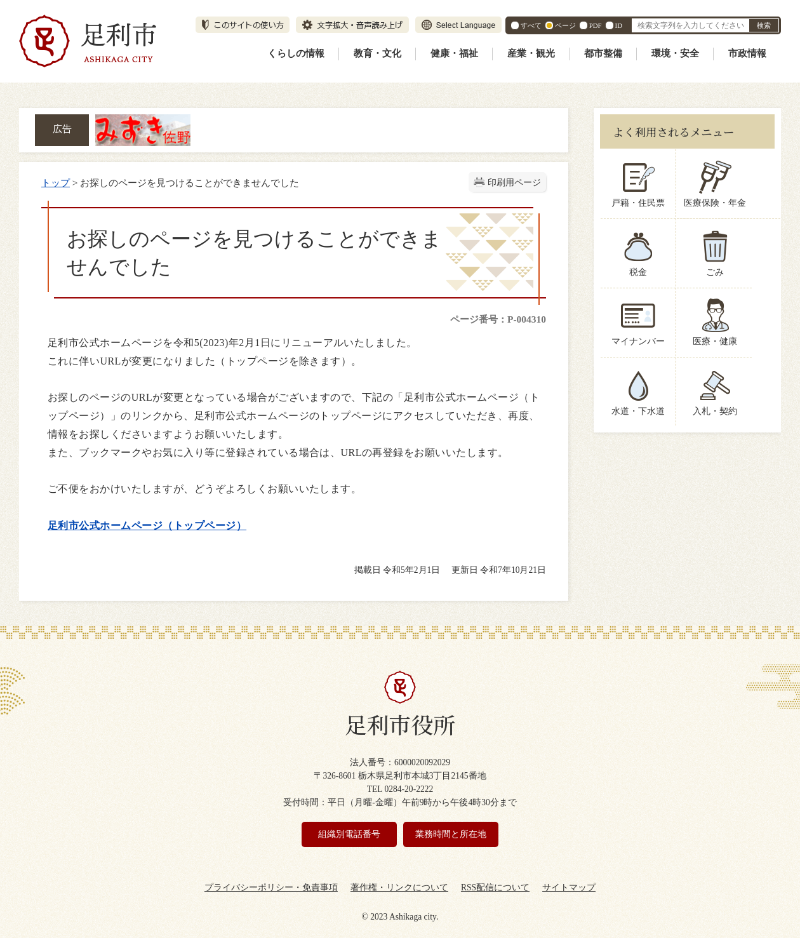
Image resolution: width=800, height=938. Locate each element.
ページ (565, 25)
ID (618, 25)
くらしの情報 (295, 53)
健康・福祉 (454, 53)
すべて (531, 25)
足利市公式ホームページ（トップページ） (147, 525)
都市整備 (603, 53)
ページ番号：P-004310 (498, 319)
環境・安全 (675, 53)
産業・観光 (531, 53)
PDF (595, 25)
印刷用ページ (514, 182)
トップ (55, 182)
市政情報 (747, 53)
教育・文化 (377, 53)
